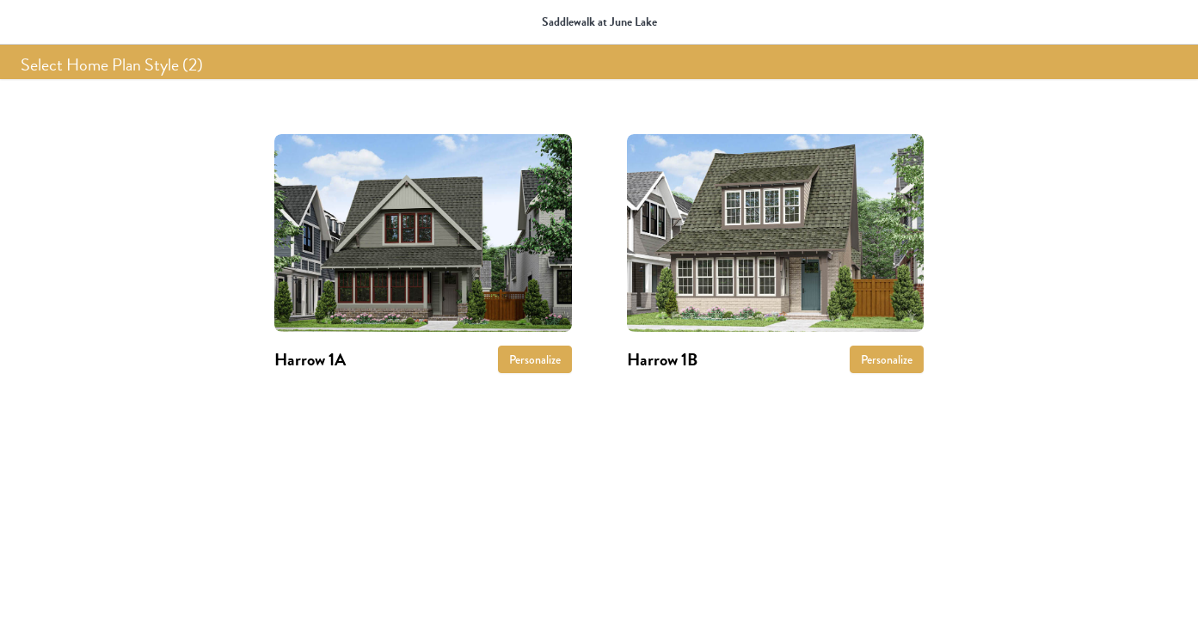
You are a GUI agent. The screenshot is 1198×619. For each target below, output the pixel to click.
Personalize (535, 359)
